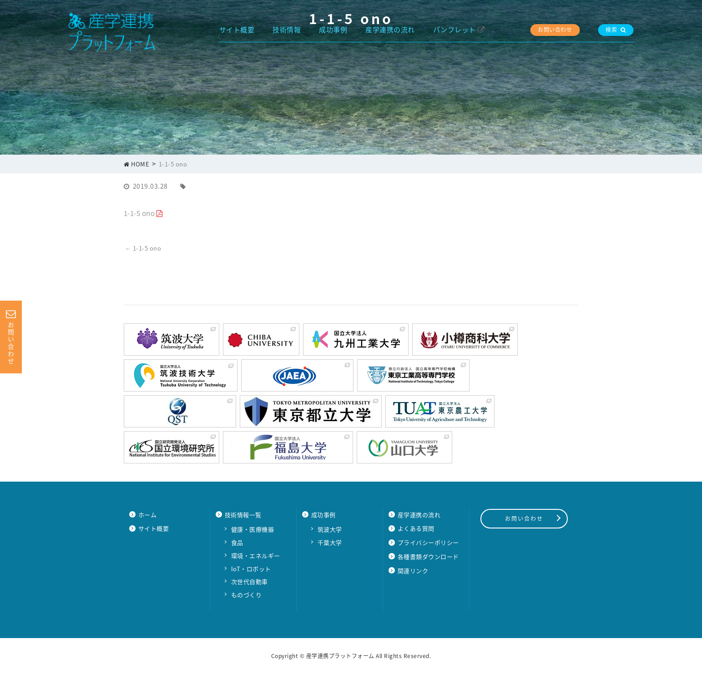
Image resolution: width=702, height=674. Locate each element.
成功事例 (333, 30)
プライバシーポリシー (428, 542)
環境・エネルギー (255, 555)
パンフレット (454, 30)
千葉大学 (330, 542)
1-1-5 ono (139, 213)
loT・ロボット (251, 568)
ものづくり (246, 594)
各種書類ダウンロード (428, 556)
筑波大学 (330, 529)
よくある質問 (416, 528)
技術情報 (287, 30)
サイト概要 (237, 30)
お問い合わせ (555, 29)
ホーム (147, 514)
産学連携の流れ (390, 30)
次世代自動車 (249, 581)
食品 (237, 542)
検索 (616, 29)
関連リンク (413, 570)
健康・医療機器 (252, 529)
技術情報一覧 (243, 514)
